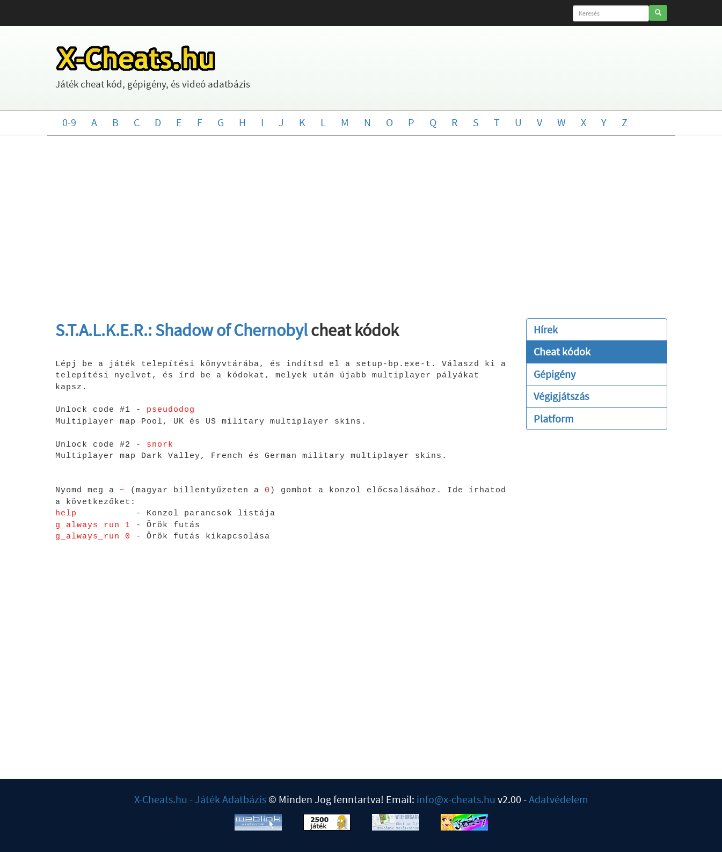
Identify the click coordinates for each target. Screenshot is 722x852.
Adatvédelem (558, 799)
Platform (554, 418)
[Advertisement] (361, 222)
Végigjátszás (561, 396)
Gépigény (554, 374)
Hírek (546, 329)
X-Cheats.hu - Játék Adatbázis (200, 799)
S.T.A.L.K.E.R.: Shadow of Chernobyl (181, 330)
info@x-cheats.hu (456, 799)
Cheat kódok (562, 351)
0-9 (69, 122)
